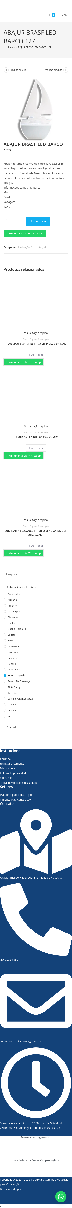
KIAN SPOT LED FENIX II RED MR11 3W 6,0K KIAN (36, 344)
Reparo (12, 664)
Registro (12, 658)
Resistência (14, 669)
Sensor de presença (19, 681)
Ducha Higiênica (17, 629)
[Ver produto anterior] (6, 70)
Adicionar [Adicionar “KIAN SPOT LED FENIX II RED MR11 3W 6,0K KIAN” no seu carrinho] (37, 354)
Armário (12, 599)
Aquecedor (14, 594)
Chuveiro (13, 617)
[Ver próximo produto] (65, 70)
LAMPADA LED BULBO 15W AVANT (35, 437)
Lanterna (13, 652)
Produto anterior (18, 69)
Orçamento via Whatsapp (24, 362)
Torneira (12, 693)
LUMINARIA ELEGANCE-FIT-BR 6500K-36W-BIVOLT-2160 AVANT (36, 533)
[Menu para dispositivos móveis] (62, 14)
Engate (11, 634)
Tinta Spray (14, 687)
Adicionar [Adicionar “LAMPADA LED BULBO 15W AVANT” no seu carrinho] (37, 448)
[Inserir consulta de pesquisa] (36, 574)
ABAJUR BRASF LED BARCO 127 (33, 47)
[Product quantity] (7, 220)
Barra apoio (14, 611)
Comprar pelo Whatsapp (24, 233)
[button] (25, 233)
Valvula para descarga (20, 698)
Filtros (11, 640)
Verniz (11, 716)
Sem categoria (39, 247)
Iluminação (23, 247)
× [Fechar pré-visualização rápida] (0, 1206)
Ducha (11, 623)
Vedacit (12, 710)
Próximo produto (53, 69)
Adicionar (40, 221)
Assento (12, 605)
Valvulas (12, 704)
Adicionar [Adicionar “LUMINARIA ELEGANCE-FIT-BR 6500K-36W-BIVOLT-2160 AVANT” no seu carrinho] (37, 545)
